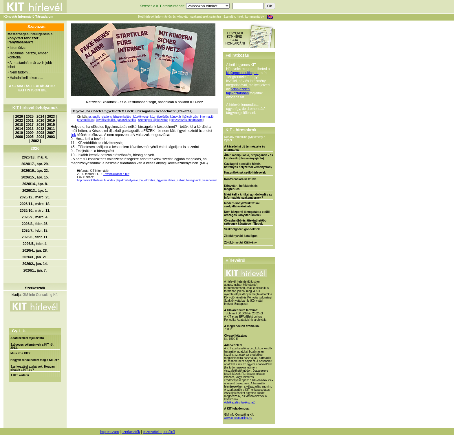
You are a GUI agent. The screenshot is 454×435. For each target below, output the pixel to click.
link (73, 135)
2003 (51, 137)
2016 (40, 125)
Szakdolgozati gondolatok (242, 229)
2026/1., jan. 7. (35, 270)
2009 (30, 133)
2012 (40, 129)
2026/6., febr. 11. (35, 237)
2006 (19, 137)
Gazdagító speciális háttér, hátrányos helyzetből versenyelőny (248, 165)
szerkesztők (131, 432)
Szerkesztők (35, 288)
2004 (40, 137)
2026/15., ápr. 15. (35, 177)
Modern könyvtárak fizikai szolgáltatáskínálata (241, 205)
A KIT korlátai (19, 375)
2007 (51, 133)
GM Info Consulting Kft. (40, 295)
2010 (19, 133)
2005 (30, 137)
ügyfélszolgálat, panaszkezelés (116, 119)
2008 (40, 133)
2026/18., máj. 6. (35, 157)
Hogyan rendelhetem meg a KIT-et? (34, 360)
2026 (19, 117)
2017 (30, 125)
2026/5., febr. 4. (35, 244)
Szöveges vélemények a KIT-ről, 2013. (32, 346)
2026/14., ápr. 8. (35, 184)
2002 (35, 141)
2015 (51, 125)
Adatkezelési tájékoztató (27, 338)
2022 (19, 121)
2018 (19, 125)
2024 (40, 117)
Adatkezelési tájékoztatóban (238, 91)
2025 (30, 117)
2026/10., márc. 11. (35, 211)
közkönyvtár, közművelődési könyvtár (157, 116)
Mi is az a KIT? (20, 353)
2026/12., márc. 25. (35, 197)
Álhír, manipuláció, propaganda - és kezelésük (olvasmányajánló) (248, 157)
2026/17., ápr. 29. (35, 164)
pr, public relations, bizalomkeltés (109, 116)
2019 (51, 121)
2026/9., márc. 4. (35, 217)
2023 (51, 117)
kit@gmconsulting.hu (242, 73)
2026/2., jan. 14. (34, 264)
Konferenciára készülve (240, 179)
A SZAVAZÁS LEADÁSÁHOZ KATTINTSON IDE (32, 88)
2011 (51, 129)
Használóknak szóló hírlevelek (245, 172)
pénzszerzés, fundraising (187, 119)
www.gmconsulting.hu (238, 417)
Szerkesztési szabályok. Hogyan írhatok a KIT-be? (32, 368)
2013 (30, 129)
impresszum (109, 432)
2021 (30, 121)
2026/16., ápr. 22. (35, 171)
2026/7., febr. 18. (35, 230)
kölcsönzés (191, 116)
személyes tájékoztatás (153, 119)
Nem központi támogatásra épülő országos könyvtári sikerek (247, 213)
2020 (40, 121)
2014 (19, 129)
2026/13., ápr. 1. (35, 191)
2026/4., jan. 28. (34, 250)
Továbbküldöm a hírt (116, 174)
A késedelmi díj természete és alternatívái (244, 148)
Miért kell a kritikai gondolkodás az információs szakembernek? (248, 196)
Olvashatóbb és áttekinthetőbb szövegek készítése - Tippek (245, 222)
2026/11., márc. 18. (35, 204)
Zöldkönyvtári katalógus (240, 235)
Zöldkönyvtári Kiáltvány (240, 242)
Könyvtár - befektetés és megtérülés (241, 187)
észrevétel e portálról (159, 432)
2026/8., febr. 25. (35, 224)
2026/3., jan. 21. (34, 257)
